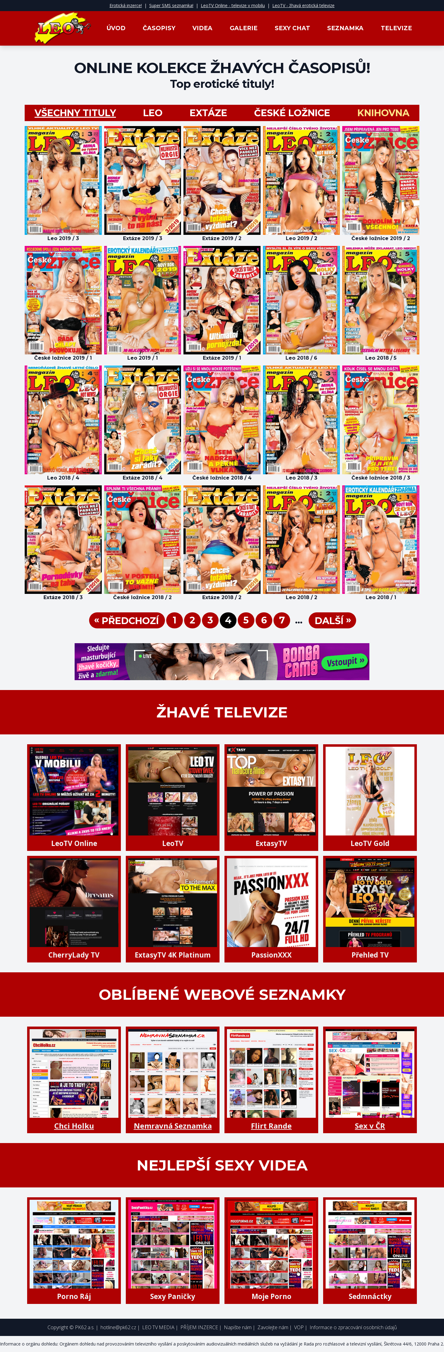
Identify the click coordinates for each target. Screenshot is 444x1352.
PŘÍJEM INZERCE (199, 1327)
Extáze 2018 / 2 (221, 597)
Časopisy (159, 28)
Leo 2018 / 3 (301, 478)
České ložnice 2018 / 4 (222, 478)
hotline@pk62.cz (118, 1327)
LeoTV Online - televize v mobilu (233, 5)
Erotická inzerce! (125, 5)
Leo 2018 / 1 (381, 597)
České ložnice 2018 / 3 (381, 478)
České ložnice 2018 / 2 (142, 597)
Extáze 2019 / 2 (221, 238)
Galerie (243, 28)
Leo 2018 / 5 (381, 358)
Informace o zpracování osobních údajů (353, 1327)
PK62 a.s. (85, 1327)
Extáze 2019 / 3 (142, 238)
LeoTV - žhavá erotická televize (303, 5)
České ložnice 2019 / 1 (63, 358)
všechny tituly (75, 113)
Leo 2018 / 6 (301, 358)
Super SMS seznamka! (171, 5)
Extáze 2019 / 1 (222, 358)
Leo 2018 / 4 (63, 478)
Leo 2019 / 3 (63, 238)
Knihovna (383, 113)
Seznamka (345, 28)
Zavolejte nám (272, 1327)
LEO (152, 113)
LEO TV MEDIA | (160, 1327)
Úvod (116, 28)
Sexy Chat (292, 28)
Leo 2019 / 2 (301, 238)
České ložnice (292, 113)
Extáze (208, 113)
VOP (299, 1327)
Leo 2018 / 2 (301, 597)
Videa (202, 28)
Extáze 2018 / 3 (63, 597)
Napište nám (238, 1327)
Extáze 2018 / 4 (142, 478)
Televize (396, 28)
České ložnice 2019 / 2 (381, 238)
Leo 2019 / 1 (142, 358)
